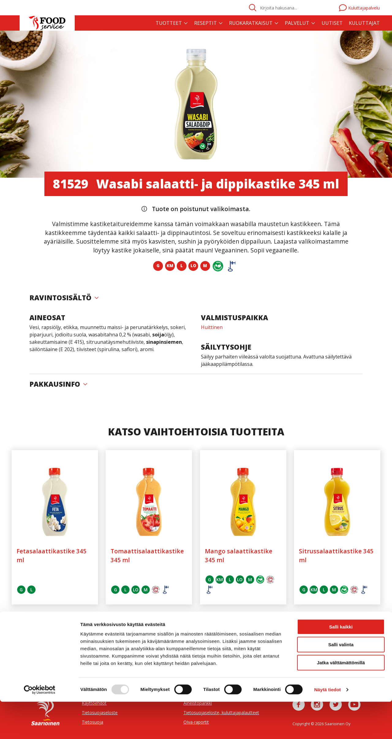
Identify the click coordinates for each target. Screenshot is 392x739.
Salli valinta (341, 682)
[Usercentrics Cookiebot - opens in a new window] (39, 727)
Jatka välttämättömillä (341, 700)
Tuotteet (169, 23)
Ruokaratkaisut (251, 23)
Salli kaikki (341, 664)
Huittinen (212, 327)
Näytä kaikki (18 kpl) (196, 628)
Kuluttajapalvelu (359, 8)
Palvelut (297, 23)
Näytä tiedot (327, 727)
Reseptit (205, 23)
